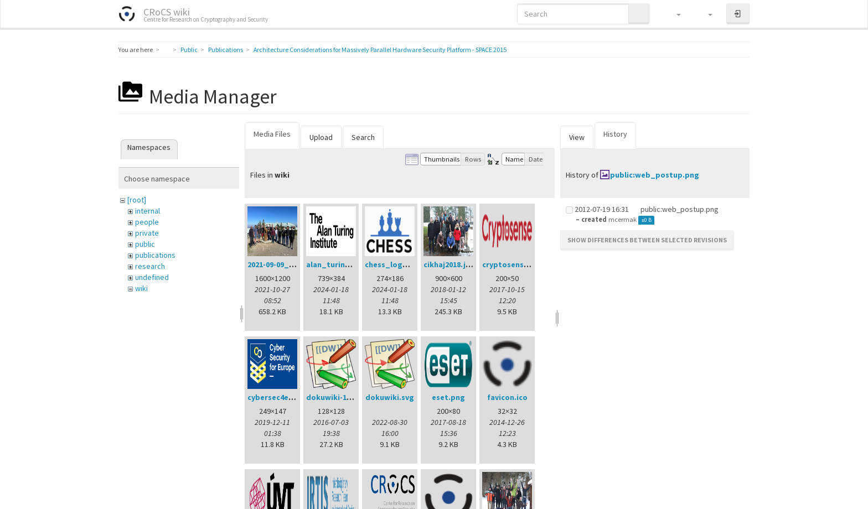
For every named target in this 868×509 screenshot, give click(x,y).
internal (147, 211)
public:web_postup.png (654, 175)
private (147, 233)
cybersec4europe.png (287, 397)
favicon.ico (507, 397)
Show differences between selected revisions (647, 240)
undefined (152, 277)
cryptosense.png (513, 264)
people (147, 222)
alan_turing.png (336, 264)
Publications (225, 49)
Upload (321, 137)
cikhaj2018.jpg (449, 264)
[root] (136, 200)
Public (189, 49)
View (577, 137)
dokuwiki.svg (389, 397)
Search (363, 137)
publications (155, 255)
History (615, 134)
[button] (673, 14)
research (150, 266)
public (145, 244)
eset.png (448, 397)
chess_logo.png (394, 264)
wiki (141, 288)
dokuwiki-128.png (338, 397)
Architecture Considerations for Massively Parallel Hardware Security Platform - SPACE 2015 (380, 49)
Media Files (272, 134)
